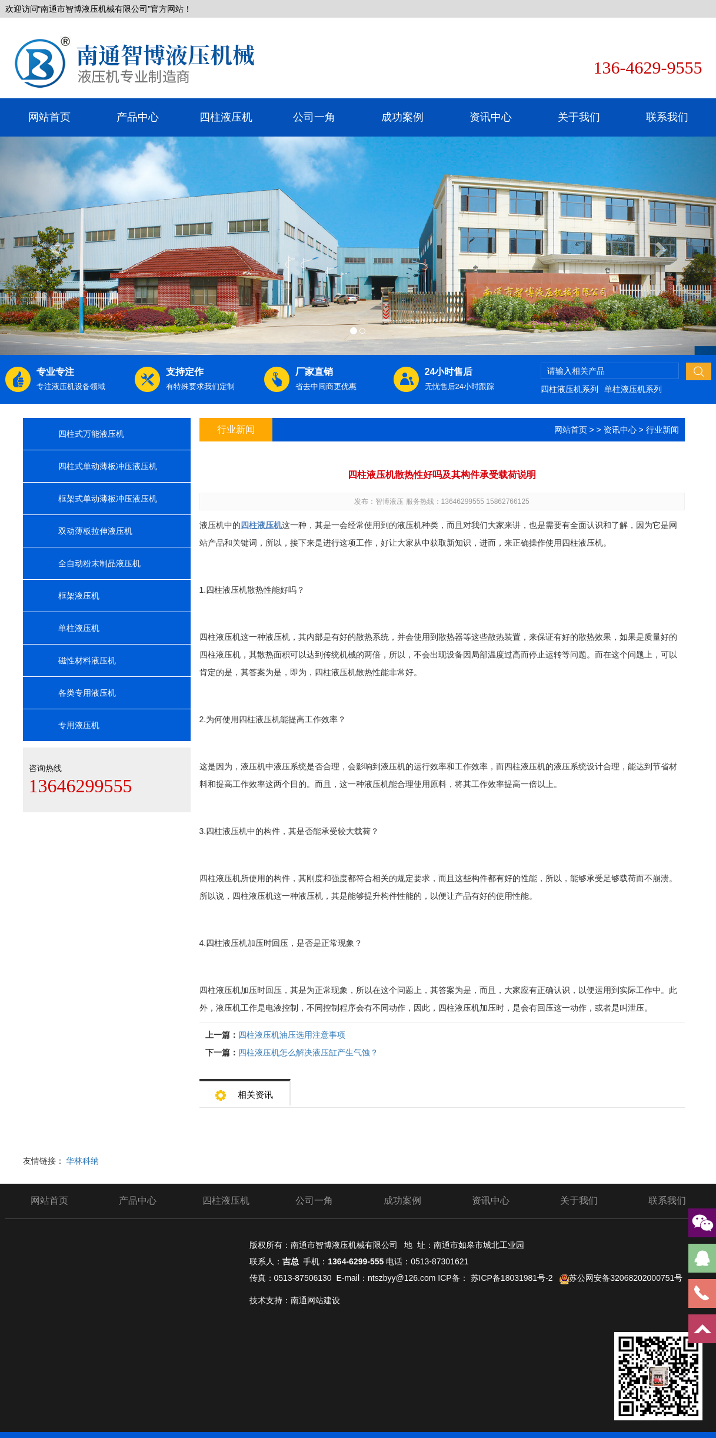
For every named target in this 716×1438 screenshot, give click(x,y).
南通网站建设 (315, 1300)
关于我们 (579, 117)
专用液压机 (78, 725)
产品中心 (137, 117)
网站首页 (49, 117)
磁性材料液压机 (87, 660)
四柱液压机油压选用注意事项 (291, 1035)
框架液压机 (78, 595)
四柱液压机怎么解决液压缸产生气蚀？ (308, 1052)
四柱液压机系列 (569, 389)
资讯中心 (490, 117)
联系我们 (667, 117)
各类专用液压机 (87, 693)
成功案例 (402, 117)
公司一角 (314, 117)
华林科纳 (82, 1160)
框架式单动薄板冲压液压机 (107, 498)
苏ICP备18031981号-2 (512, 1278)
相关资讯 (244, 1091)
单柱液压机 (78, 628)
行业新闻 (662, 429)
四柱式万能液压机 (91, 434)
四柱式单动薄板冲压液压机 (107, 466)
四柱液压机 (225, 117)
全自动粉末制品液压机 (99, 563)
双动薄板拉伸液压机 (95, 531)
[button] (54, 246)
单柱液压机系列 (633, 389)
